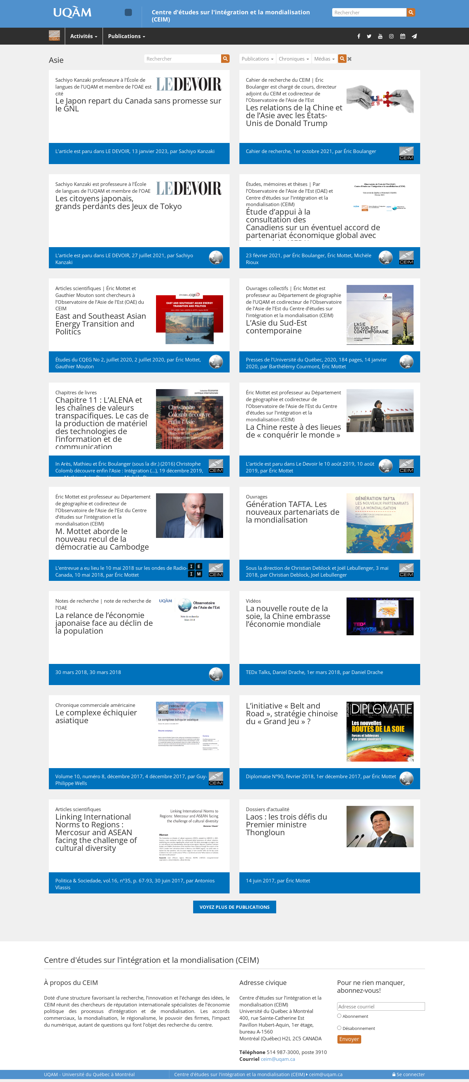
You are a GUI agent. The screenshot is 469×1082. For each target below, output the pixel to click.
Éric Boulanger (360, 151)
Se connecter (408, 1074)
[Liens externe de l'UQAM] (128, 12)
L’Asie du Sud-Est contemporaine (276, 326)
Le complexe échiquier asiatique (96, 716)
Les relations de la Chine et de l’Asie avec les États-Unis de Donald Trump (294, 115)
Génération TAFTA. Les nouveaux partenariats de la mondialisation (292, 512)
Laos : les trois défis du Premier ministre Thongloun (286, 824)
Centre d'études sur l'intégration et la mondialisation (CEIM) (231, 15)
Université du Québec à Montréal (89, 1074)
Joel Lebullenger (329, 574)
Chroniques (294, 58)
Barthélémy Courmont (294, 366)
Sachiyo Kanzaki (197, 151)
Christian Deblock (288, 574)
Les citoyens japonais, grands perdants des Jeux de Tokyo (118, 202)
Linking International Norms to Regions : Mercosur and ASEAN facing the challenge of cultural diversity (96, 832)
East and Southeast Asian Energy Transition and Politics (100, 323)
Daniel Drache (367, 672)
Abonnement (355, 1016)
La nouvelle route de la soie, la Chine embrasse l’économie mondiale (288, 616)
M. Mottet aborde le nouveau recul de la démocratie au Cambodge (102, 539)
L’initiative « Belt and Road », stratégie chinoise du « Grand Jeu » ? (292, 713)
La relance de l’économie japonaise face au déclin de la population (104, 623)
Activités (83, 36)
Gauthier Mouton (74, 366)
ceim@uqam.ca (278, 1059)
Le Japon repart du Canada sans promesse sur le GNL (138, 104)
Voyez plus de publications (235, 907)
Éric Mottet (339, 255)
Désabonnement (359, 1028)
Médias (324, 58)
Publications (126, 36)
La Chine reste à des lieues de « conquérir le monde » (293, 430)
